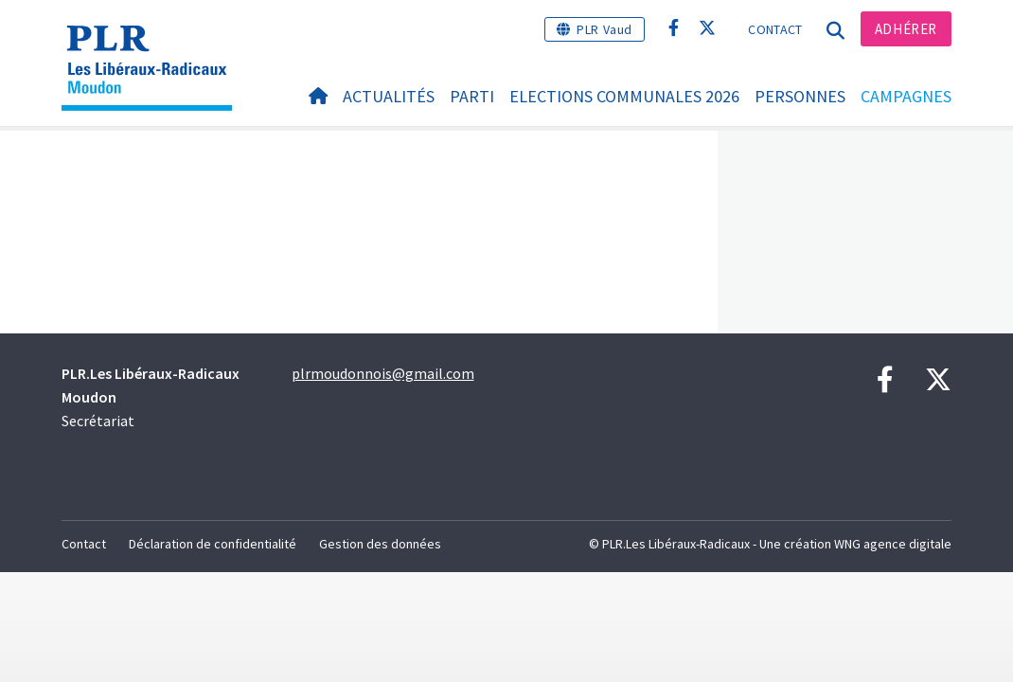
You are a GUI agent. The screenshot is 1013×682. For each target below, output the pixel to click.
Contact (775, 29)
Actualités (389, 96)
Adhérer (906, 29)
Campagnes (906, 96)
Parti (472, 96)
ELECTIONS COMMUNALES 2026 (624, 96)
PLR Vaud (604, 29)
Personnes (800, 96)
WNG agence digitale (892, 543)
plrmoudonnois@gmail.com (383, 373)
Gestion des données (380, 543)
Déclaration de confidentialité (212, 543)
